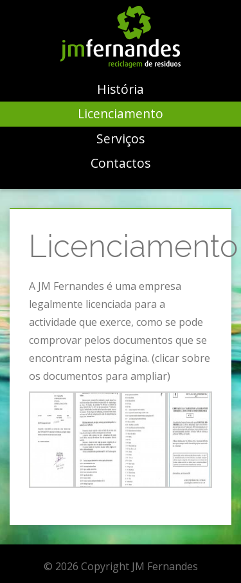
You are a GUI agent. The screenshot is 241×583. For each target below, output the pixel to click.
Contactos (120, 163)
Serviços (120, 138)
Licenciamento (120, 113)
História (120, 89)
